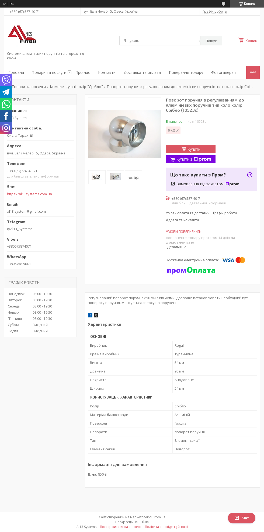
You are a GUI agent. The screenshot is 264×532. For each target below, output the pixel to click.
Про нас (82, 72)
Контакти (107, 72)
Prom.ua (158, 517)
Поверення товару (186, 72)
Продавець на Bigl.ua (132, 522)
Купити (193, 149)
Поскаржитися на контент (120, 526)
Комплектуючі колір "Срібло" (76, 86)
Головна (16, 72)
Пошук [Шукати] (211, 40)
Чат (241, 518)
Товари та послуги (49, 72)
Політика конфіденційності (166, 526)
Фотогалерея (223, 72)
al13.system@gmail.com (26, 211)
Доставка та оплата (142, 72)
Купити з (193, 159)
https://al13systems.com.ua (29, 194)
